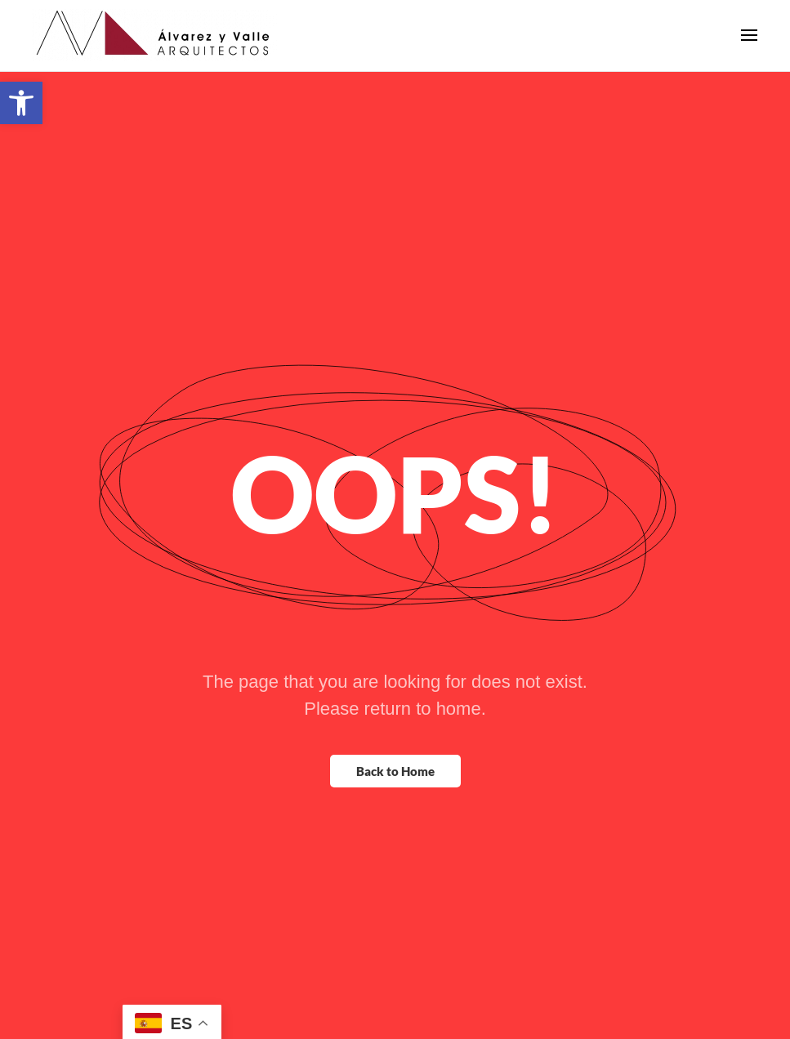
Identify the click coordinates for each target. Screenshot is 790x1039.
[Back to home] (155, 49)
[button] (21, 103)
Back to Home (395, 783)
